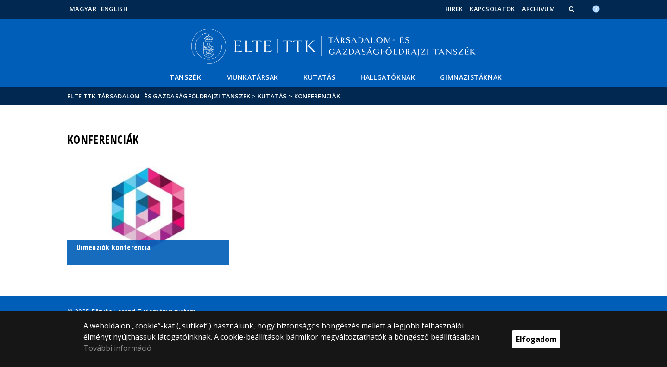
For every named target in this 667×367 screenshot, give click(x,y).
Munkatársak (252, 77)
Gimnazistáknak (471, 77)
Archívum (538, 9)
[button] (572, 9)
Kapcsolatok (492, 9)
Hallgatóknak (387, 77)
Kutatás (319, 77)
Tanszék (185, 77)
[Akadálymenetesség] (596, 8)
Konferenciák (317, 96)
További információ (117, 348)
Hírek (454, 9)
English (114, 9)
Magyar (82, 9)
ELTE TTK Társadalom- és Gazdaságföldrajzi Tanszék (159, 96)
